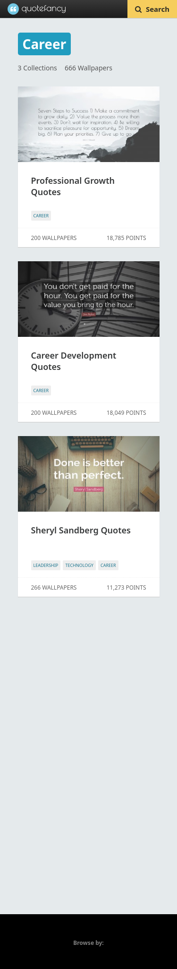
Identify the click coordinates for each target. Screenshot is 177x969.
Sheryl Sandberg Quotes (81, 530)
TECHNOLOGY (79, 565)
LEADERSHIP (46, 565)
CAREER (41, 216)
